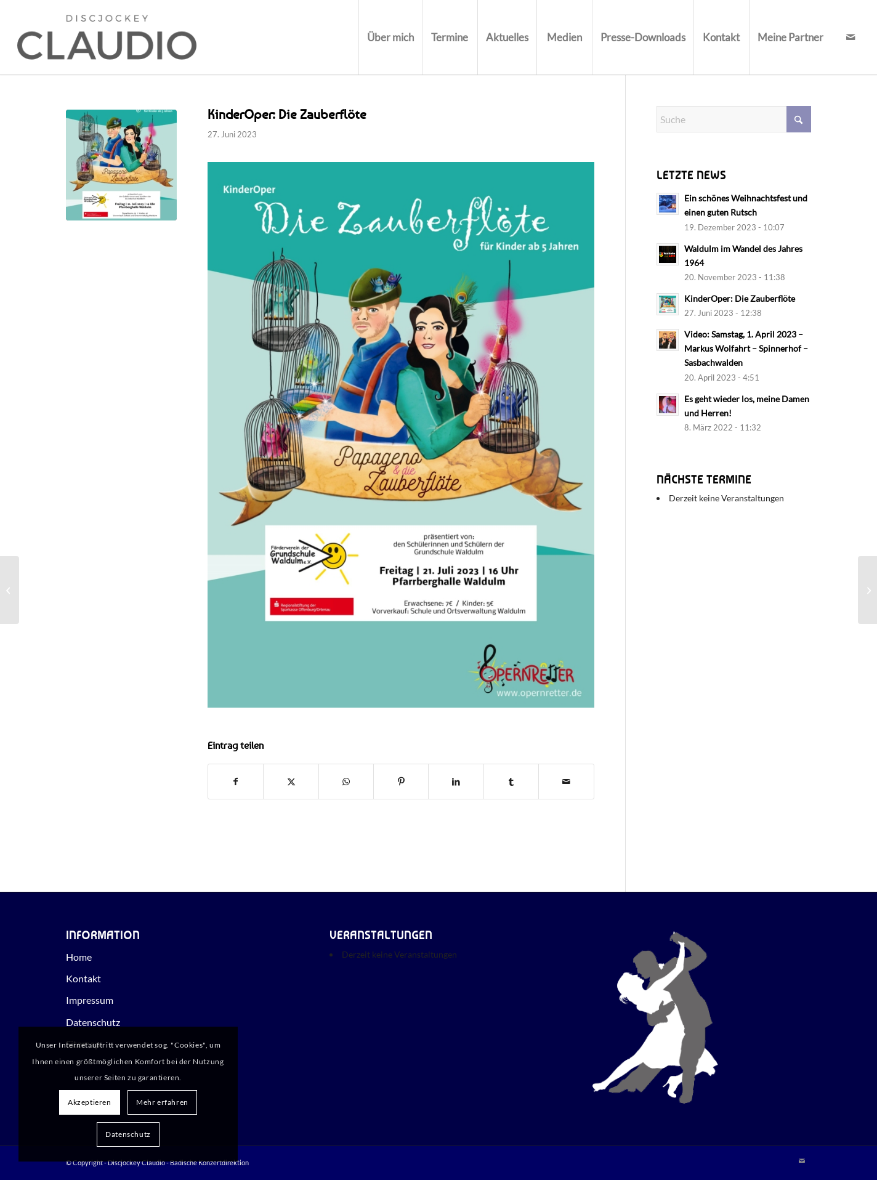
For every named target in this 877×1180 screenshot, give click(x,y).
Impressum (89, 1000)
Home (79, 957)
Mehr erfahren (162, 1102)
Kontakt (83, 978)
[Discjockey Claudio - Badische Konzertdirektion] (106, 37)
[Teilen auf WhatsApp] (346, 781)
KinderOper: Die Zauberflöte (739, 299)
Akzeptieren (89, 1102)
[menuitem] (390, 37)
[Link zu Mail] (850, 37)
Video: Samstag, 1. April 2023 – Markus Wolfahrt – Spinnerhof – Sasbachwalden (746, 348)
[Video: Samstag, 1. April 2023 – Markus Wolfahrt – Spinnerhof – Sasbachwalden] (9, 590)
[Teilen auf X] (291, 781)
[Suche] (734, 119)
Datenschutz (93, 1022)
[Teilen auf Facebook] (235, 781)
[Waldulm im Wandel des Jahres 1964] (867, 590)
